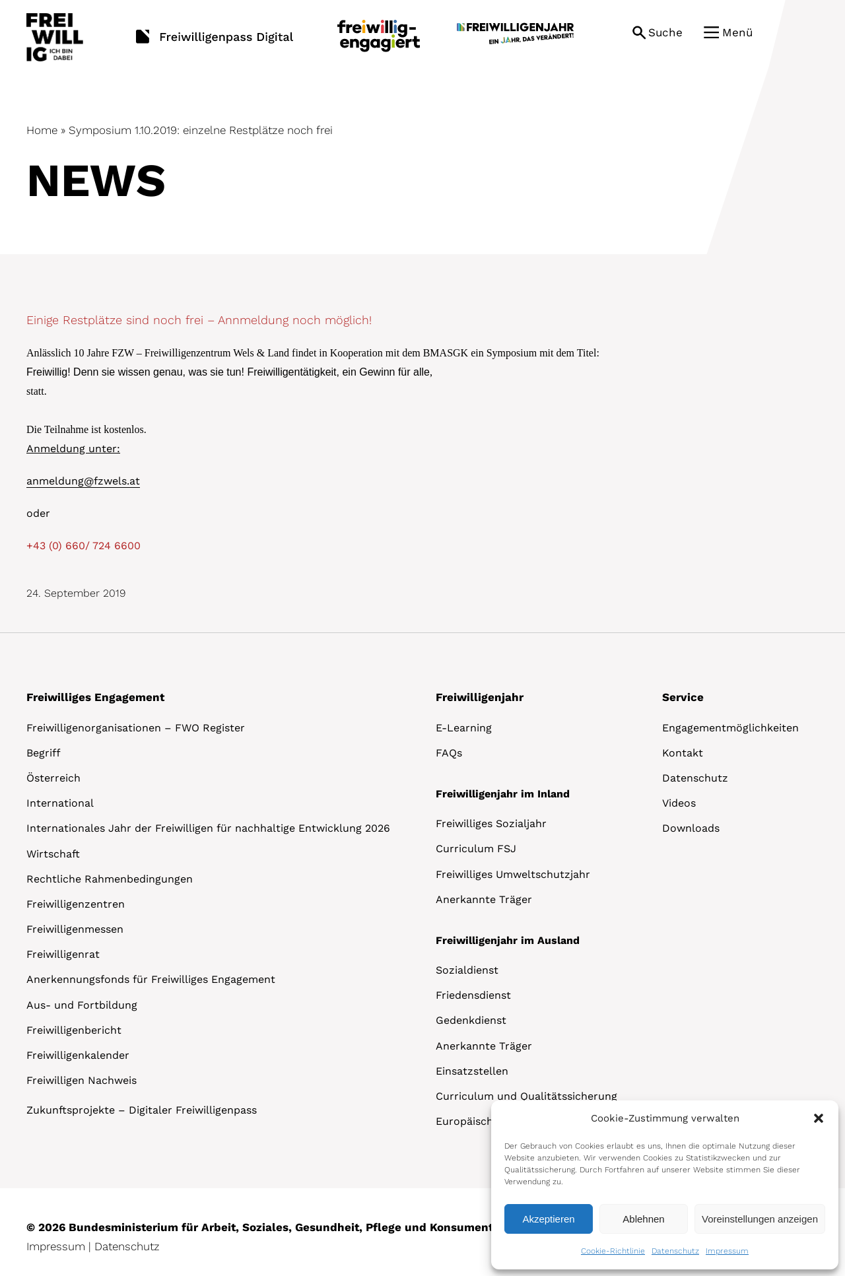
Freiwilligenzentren (75, 904)
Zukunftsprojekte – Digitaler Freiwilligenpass (141, 1110)
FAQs (449, 753)
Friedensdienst (473, 995)
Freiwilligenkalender (77, 1055)
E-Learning (464, 728)
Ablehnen (643, 1219)
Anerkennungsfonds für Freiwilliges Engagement (150, 979)
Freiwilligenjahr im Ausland (508, 940)
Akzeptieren (548, 1219)
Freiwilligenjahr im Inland (503, 794)
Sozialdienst (467, 970)
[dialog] (664, 1184)
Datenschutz (675, 1251)
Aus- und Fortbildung (81, 1005)
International (60, 803)
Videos (679, 803)
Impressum (727, 1251)
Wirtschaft (53, 854)
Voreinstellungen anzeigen (760, 1219)
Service (683, 697)
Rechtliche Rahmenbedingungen (109, 879)
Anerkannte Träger (484, 899)
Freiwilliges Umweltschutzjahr (513, 874)
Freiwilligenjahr (480, 697)
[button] (818, 1118)
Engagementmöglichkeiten (730, 728)
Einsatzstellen (472, 1071)
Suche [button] (665, 32)
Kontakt (682, 753)
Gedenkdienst (471, 1020)
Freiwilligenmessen (74, 929)
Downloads (691, 828)
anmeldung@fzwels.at (83, 481)
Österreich (53, 778)
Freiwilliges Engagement (95, 697)
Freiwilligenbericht (73, 1030)
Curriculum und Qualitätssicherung (526, 1096)
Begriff (43, 753)
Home (41, 130)
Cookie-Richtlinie (613, 1251)
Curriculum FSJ (476, 848)
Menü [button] (737, 32)
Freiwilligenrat (63, 954)
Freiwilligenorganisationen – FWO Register (135, 728)
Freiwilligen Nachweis (81, 1080)
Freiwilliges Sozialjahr (491, 823)
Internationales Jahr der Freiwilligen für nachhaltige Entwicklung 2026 (208, 828)
